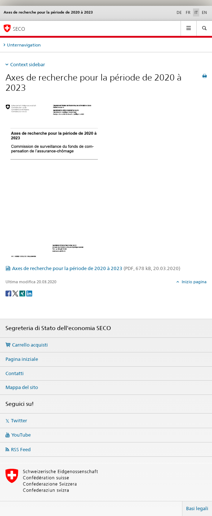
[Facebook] (8, 293)
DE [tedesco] (179, 12)
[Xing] (22, 293)
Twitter (19, 420)
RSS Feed (21, 449)
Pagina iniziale (21, 359)
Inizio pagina (194, 281)
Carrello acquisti (30, 345)
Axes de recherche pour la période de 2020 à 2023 (96, 268)
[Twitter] (15, 293)
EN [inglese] (204, 12)
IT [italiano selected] (196, 12)
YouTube (21, 435)
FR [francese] (188, 12)
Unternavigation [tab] (24, 45)
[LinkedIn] (29, 293)
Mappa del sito (21, 387)
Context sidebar (27, 64)
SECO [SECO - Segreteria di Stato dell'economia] (19, 29)
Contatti (14, 373)
